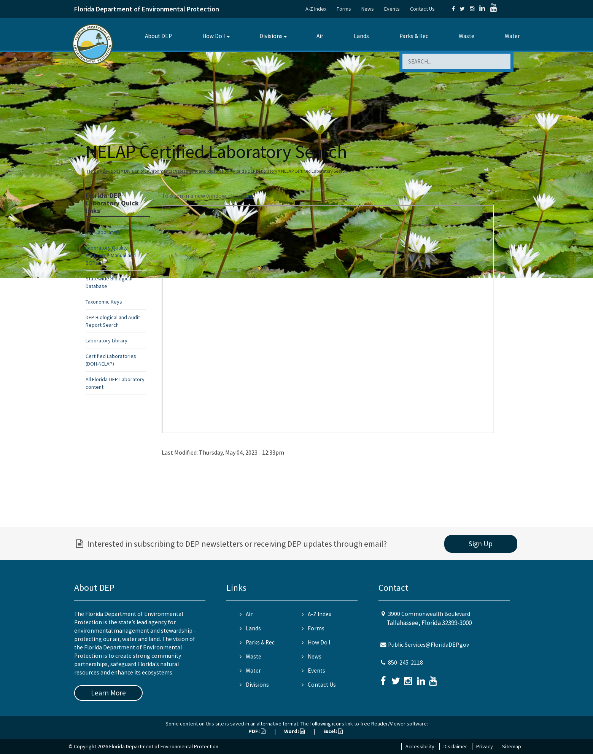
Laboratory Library (106, 340)
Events (392, 8)
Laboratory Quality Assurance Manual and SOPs (111, 255)
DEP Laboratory (103, 232)
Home (93, 171)
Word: (294, 731)
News (367, 8)
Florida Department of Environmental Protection (146, 9)
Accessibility (419, 746)
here (247, 195)
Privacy (484, 746)
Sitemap (511, 746)
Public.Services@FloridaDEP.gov (428, 644)
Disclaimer (455, 746)
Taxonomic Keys (104, 301)
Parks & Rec (413, 36)
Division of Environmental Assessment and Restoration (176, 171)
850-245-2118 (405, 662)
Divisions (271, 36)
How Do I (213, 36)
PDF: (256, 731)
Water (512, 36)
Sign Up (481, 543)
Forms (344, 8)
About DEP (158, 36)
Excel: (333, 731)
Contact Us (422, 8)
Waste (466, 36)
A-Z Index (315, 8)
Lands (361, 36)
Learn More (108, 692)
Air (319, 36)
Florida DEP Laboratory (255, 171)
